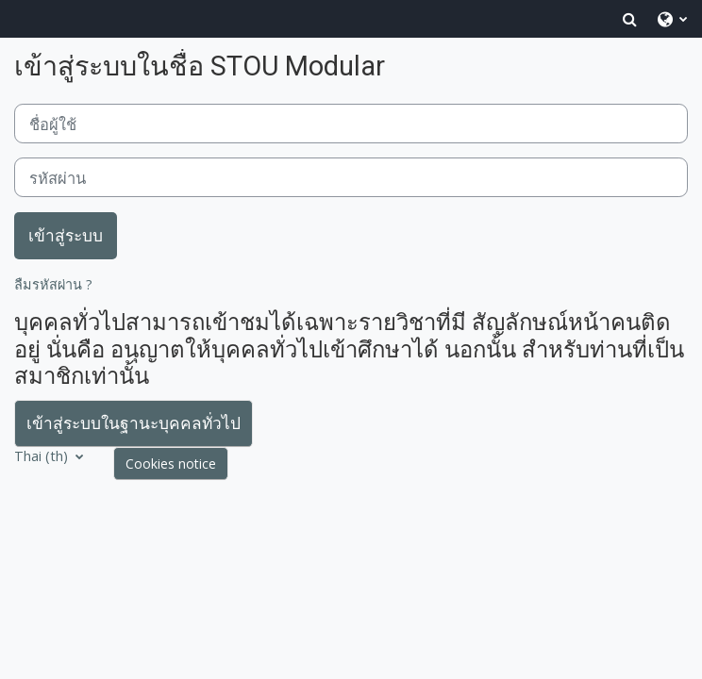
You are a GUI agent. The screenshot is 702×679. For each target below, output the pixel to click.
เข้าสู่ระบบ (65, 235)
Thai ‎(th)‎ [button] (43, 456)
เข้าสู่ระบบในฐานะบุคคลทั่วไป (133, 422)
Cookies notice (170, 463)
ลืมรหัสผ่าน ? (53, 284)
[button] (629, 19)
